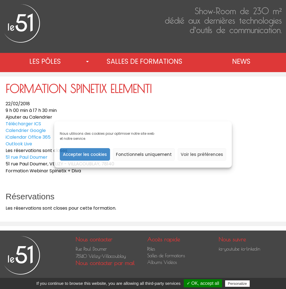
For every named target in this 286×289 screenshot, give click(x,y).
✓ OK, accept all (203, 283)
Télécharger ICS (23, 124)
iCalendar (16, 137)
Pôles (151, 248)
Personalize (237, 283)
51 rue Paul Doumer (26, 157)
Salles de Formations (144, 61)
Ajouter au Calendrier (29, 117)
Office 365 (39, 137)
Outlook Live (19, 144)
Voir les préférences (202, 154)
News (241, 61)
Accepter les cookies (85, 154)
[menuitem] (46, 61)
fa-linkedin (250, 248)
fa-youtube (229, 248)
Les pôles (45, 61)
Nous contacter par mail (105, 263)
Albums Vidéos (162, 262)
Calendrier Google (26, 130)
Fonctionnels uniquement (144, 154)
